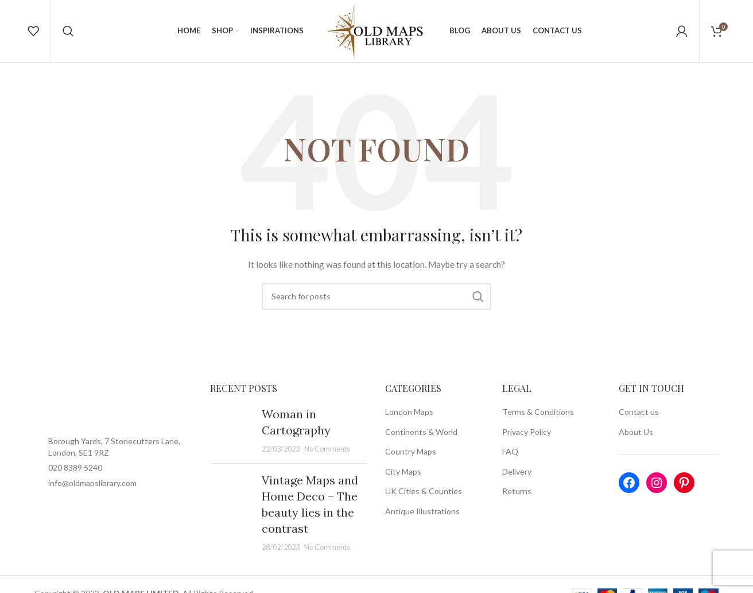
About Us (636, 439)
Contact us (639, 418)
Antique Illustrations (422, 518)
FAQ (510, 459)
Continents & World (421, 439)
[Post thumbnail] (231, 437)
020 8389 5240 (75, 475)
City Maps (403, 478)
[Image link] (113, 412)
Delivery (516, 478)
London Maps (409, 418)
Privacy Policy (526, 439)
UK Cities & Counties (423, 498)
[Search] (68, 34)
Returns (516, 498)
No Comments (327, 456)
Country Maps (410, 459)
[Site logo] (376, 33)
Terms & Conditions (538, 418)
